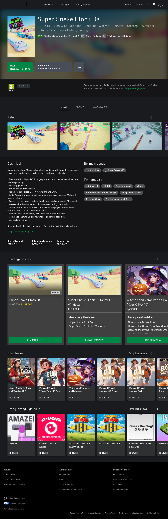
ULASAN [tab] (80, 106)
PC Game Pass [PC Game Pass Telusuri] (9, 474)
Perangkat (64, 4)
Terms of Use (110, 513)
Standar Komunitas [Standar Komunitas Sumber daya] (66, 484)
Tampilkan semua (138, 353)
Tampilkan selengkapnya (20, 231)
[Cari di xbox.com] (148, 3)
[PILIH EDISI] (53, 67)
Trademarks (123, 513)
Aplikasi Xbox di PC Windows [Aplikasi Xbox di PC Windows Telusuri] (14, 484)
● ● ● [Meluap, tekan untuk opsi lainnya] (79, 67)
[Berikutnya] (157, 117)
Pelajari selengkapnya (135, 88)
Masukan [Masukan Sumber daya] (62, 479)
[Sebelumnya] (151, 117)
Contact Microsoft (76, 513)
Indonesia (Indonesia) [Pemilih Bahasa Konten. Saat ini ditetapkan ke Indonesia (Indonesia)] (16, 498)
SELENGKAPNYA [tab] (100, 106)
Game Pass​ (49, 4)
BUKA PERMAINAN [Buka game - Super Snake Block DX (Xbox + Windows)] (94, 339)
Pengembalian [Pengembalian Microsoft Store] (118, 484)
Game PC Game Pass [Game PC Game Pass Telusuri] (12, 479)
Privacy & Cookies (94, 513)
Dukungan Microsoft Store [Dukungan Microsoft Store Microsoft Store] (123, 479)
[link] (21, 379)
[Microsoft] (14, 4)
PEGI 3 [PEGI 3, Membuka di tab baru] (24, 86)
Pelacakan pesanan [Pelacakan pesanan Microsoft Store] (120, 489)
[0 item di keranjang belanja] (154, 4)
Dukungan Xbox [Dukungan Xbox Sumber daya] (64, 474)
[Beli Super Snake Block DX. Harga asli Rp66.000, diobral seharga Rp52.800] (20, 67)
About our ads (137, 513)
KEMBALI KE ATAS (35, 339)
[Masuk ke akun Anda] (160, 4)
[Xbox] (35, 4)
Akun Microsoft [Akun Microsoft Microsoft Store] (119, 474)
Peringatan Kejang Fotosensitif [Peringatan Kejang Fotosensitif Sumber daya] (70, 489)
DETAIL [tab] (64, 106)
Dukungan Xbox (82, 4)
